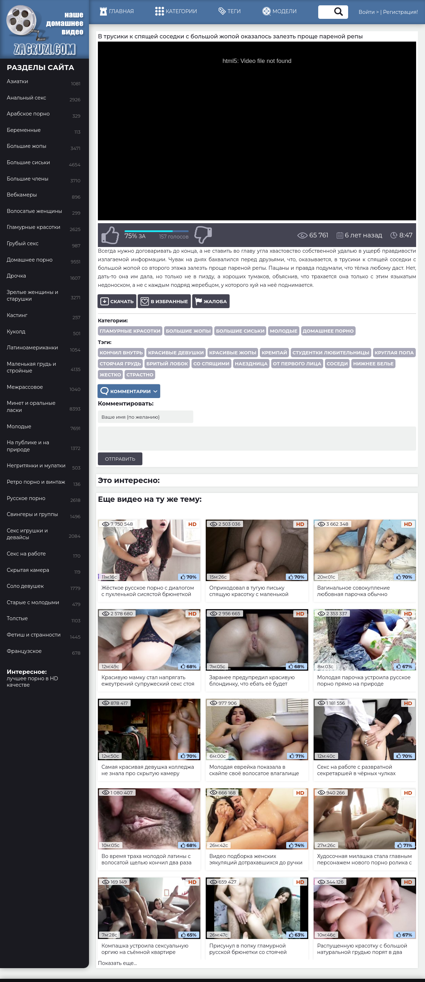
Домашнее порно (328, 331)
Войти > (369, 12)
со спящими (211, 363)
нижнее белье (373, 363)
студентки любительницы (331, 352)
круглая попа (394, 352)
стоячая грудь (120, 363)
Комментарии (128, 391)
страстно (139, 374)
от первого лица (297, 363)
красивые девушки (176, 352)
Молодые (283, 331)
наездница (251, 363)
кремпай (274, 352)
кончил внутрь (121, 352)
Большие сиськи (240, 331)
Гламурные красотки (130, 331)
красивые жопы (233, 352)
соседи (337, 363)
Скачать (116, 301)
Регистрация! (400, 12)
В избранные (164, 301)
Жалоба (211, 301)
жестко (110, 374)
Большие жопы (188, 331)
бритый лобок (167, 363)
